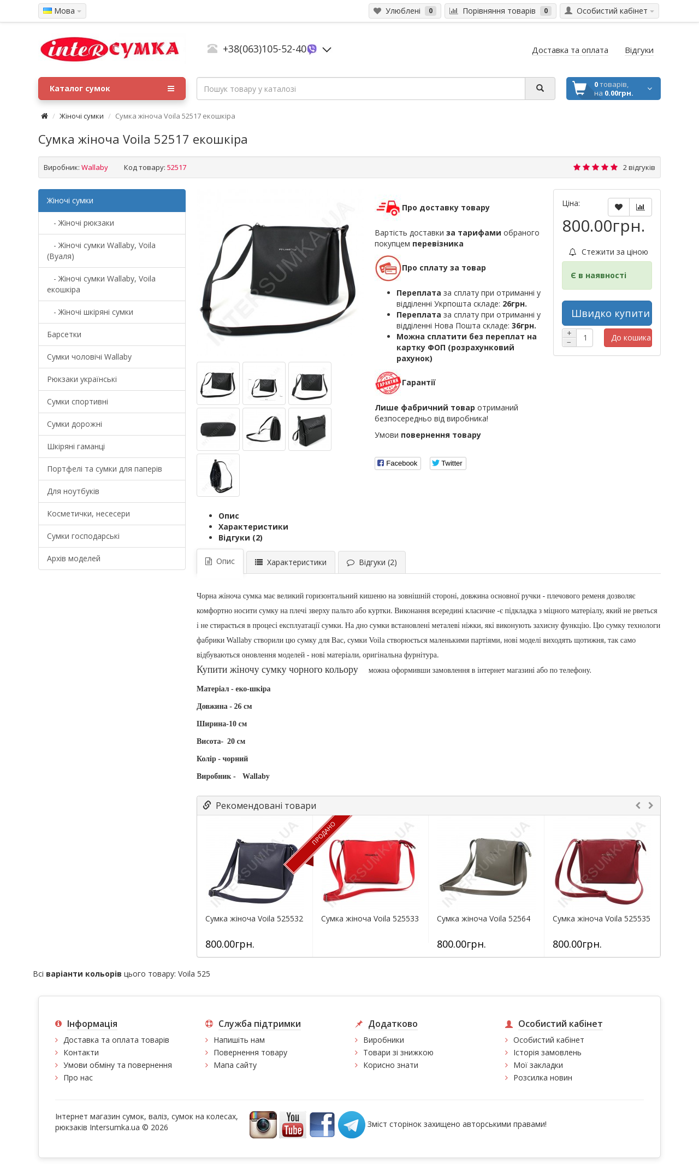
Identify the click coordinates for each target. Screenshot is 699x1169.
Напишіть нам (239, 1040)
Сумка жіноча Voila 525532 (254, 919)
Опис (228, 515)
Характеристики (253, 526)
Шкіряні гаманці (76, 446)
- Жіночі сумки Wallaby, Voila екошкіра (101, 284)
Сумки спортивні (77, 401)
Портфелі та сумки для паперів (104, 468)
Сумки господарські (83, 536)
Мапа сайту (235, 1065)
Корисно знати (390, 1065)
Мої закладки (538, 1065)
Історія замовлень (547, 1052)
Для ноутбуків (73, 491)
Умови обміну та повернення (117, 1065)
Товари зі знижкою (398, 1052)
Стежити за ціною (608, 251)
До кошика (631, 337)
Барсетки (64, 334)
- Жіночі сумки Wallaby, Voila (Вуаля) (101, 250)
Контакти (81, 1052)
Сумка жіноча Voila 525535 (601, 919)
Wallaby (94, 167)
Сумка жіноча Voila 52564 (483, 919)
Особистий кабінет (548, 1040)
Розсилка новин (542, 1077)
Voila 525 (194, 973)
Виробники (383, 1040)
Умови (428, 435)
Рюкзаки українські (82, 379)
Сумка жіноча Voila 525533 (370, 919)
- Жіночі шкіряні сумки (90, 312)
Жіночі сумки (82, 116)
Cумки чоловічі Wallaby (89, 356)
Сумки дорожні (74, 424)
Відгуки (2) (240, 537)
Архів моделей (73, 558)
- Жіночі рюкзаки (80, 223)
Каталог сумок (112, 88)
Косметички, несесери (88, 513)
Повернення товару (250, 1052)
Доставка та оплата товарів (116, 1040)
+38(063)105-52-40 (264, 48)
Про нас (78, 1077)
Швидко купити (610, 313)
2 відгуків (639, 167)
